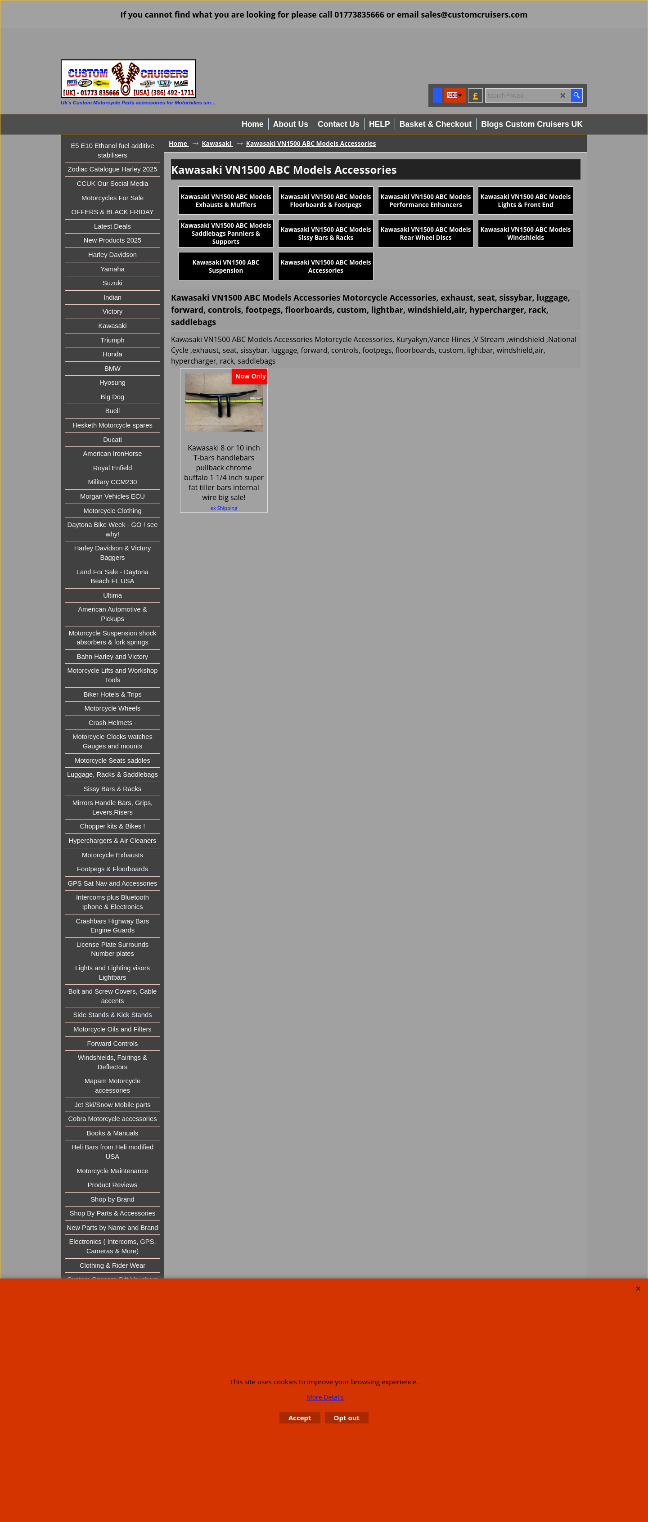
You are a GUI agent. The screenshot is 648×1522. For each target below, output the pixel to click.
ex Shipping (224, 557)
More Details (325, 1397)
